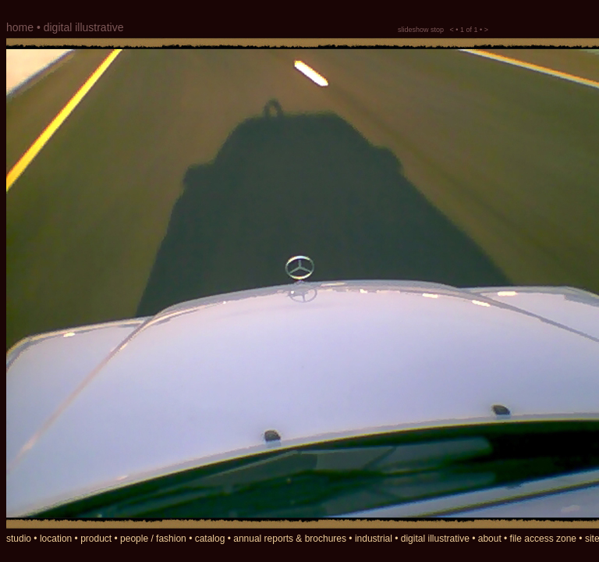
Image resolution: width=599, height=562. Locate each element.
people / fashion (153, 538)
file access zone (543, 538)
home (20, 27)
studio (18, 538)
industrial (373, 538)
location (56, 538)
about (490, 538)
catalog (210, 538)
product (96, 538)
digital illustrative (435, 538)
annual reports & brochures (289, 538)
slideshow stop (421, 30)
